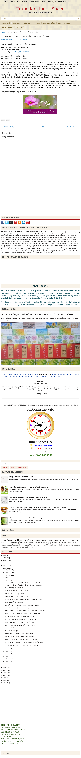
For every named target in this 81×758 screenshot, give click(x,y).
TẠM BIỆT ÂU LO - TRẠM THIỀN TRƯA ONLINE (19, 594)
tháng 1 (7, 664)
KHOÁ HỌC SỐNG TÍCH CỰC (13, 588)
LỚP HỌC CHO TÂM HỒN (57, 2)
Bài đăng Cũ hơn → (73, 127)
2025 (5, 558)
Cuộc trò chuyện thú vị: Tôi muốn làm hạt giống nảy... (20, 619)
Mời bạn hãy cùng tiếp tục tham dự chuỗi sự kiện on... (20, 616)
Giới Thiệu (16, 23)
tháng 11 (8, 572)
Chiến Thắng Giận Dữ (29, 540)
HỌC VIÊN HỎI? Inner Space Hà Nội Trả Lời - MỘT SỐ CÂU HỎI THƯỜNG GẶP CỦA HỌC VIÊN (39, 508)
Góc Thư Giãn (7, 27)
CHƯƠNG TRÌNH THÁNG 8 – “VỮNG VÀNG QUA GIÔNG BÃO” (24, 642)
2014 (5, 683)
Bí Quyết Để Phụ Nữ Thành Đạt (52, 544)
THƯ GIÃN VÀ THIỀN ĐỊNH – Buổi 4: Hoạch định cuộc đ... (22, 605)
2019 (5, 670)
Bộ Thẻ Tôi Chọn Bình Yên (67, 544)
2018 (5, 672)
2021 (5, 568)
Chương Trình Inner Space (48, 540)
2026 (5, 555)
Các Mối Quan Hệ (69, 542)
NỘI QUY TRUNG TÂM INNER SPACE (21, 477)
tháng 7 (7, 649)
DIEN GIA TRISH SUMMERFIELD (69, 540)
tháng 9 (7, 577)
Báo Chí (35, 542)
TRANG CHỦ (6, 23)
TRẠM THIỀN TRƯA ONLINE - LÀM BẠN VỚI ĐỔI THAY (21, 625)
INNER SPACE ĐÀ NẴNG (19, 2)
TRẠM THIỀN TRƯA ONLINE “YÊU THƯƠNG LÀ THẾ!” (21, 639)
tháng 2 (7, 661)
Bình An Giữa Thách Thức (38, 544)
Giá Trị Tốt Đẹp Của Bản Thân (38, 545)
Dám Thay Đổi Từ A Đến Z (24, 545)
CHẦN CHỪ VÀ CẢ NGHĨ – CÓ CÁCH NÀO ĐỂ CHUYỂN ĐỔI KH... (24, 628)
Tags (12, 467)
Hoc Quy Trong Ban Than (67, 545)
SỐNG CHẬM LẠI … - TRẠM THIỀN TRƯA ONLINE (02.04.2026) (29, 518)
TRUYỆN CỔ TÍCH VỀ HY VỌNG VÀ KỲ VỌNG (18, 633)
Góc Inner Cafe (64, 23)
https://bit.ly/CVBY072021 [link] (20, 52)
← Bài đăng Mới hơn (8, 127)
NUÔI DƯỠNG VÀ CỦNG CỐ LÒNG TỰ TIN (18, 608)
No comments (24, 39)
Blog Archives (22, 467)
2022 (5, 565)
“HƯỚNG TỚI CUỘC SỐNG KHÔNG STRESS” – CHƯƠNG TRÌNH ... (25, 582)
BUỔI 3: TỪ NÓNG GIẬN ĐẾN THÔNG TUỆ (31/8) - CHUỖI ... (23, 585)
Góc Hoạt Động (49, 23)
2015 (5, 680)
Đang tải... (4, 464)
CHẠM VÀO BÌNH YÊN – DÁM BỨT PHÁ (16, 591)
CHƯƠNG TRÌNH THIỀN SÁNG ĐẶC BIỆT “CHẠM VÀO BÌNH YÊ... (24, 599)
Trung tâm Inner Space (40, 8)
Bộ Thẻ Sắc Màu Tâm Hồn (56, 542)
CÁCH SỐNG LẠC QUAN (9, 542)
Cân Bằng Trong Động (11, 545)
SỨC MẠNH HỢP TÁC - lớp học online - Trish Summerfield (22, 645)
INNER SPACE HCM (38, 2)
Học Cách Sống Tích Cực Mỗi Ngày (21, 544)
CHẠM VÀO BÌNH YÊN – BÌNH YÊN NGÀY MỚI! (26, 36)
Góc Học (27, 23)
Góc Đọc (36, 23)
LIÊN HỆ (4, 2)
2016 (5, 678)
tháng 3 (7, 659)
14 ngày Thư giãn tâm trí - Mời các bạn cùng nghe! (19, 636)
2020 (5, 667)
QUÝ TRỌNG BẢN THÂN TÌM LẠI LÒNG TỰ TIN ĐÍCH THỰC (28, 497)
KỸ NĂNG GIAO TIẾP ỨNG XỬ (25, 547)
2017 (5, 675)
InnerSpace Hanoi (6, 39)
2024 (5, 560)
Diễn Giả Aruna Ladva (25, 542)
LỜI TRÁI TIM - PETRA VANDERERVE (16, 596)
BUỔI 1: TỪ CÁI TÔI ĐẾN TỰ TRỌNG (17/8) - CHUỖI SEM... (23, 613)
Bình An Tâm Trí (43, 542)
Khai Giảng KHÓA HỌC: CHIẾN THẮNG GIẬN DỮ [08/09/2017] (28, 487)
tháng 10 (8, 575)
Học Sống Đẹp (14, 547)
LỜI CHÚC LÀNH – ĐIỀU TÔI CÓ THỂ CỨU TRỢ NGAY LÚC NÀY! (24, 611)
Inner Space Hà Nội (45, 374)
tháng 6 (7, 651)
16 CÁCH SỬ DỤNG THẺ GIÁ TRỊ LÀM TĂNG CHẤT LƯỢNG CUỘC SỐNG (37, 314)
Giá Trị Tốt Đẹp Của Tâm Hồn (53, 545)
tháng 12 (8, 570)
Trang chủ (41, 127)
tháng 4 (7, 656)
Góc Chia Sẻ (19, 27)
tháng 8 (7, 580)
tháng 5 (7, 654)
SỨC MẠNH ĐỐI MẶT (11, 631)
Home (4, 32)
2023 (5, 563)
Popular (5, 467)
